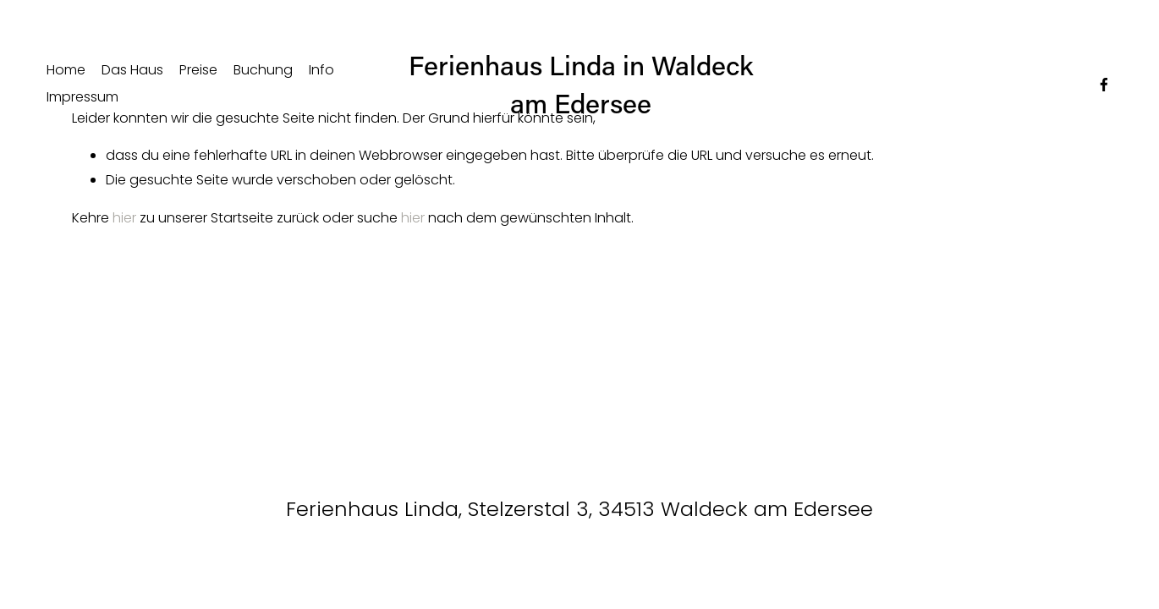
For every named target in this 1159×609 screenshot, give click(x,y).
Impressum (82, 97)
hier (124, 218)
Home (66, 70)
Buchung (263, 70)
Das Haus (132, 70)
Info (321, 70)
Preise (198, 70)
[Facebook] (1104, 84)
